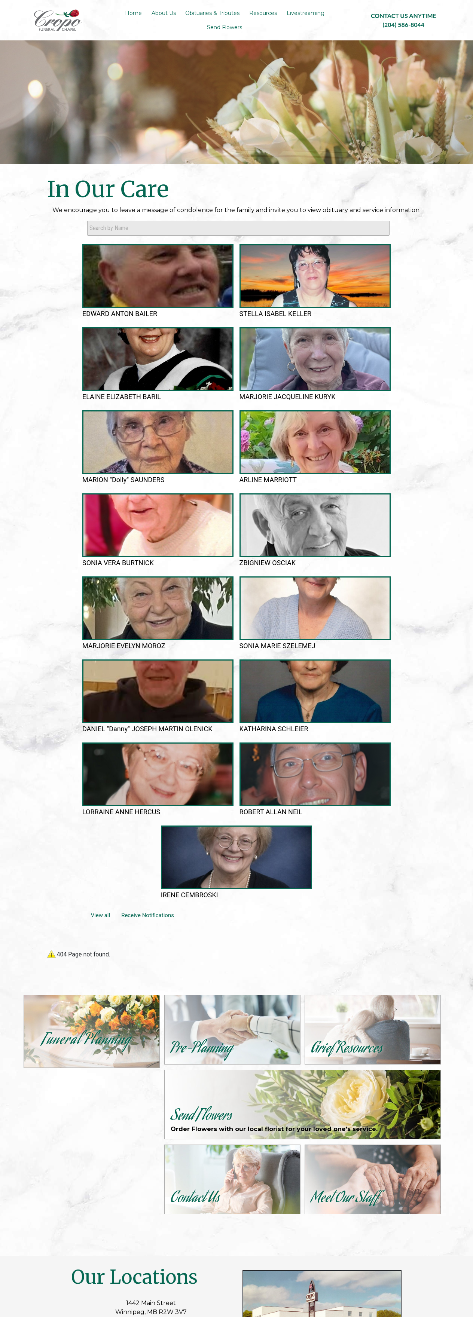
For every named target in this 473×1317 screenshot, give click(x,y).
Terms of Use (345, 1260)
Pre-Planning (147, 1185)
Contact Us (143, 1194)
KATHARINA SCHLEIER (158, 584)
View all (100, 610)
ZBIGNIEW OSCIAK (234, 465)
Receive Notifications (147, 610)
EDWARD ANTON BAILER (99, 347)
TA (277, 1260)
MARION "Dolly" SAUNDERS (362, 347)
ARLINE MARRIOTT (102, 465)
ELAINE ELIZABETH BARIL (235, 347)
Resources (143, 1203)
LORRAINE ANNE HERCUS (231, 584)
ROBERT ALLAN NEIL (296, 584)
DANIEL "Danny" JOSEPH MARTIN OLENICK (99, 588)
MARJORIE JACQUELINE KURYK (292, 350)
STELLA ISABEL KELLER (163, 347)
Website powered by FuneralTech (224, 1260)
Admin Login (159, 1260)
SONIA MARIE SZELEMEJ (359, 469)
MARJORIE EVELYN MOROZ (301, 469)
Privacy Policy (304, 1260)
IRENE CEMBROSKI (367, 581)
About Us (140, 1176)
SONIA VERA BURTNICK (159, 469)
